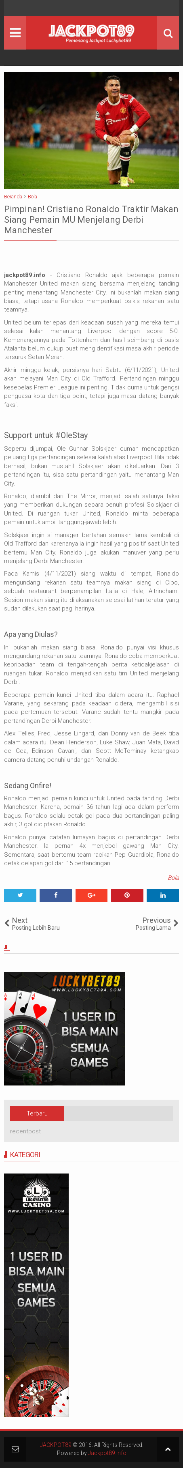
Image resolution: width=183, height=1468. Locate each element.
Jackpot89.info (107, 1453)
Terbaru (37, 1113)
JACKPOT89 (56, 1445)
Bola (173, 877)
